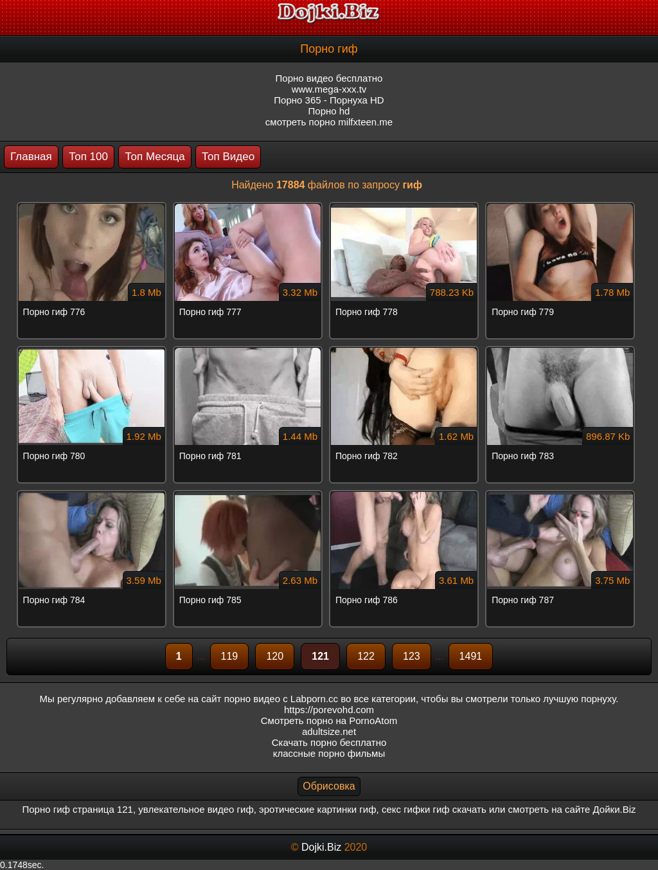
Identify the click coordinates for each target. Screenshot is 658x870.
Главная (31, 156)
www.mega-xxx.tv (329, 89)
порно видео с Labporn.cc (281, 698)
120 (274, 656)
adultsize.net (329, 731)
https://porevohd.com (329, 709)
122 (366, 656)
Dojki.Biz (321, 847)
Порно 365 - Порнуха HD (329, 100)
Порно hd (329, 110)
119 (229, 656)
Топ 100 (88, 156)
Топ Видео (228, 156)
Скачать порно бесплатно (329, 742)
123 (411, 656)
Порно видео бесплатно (329, 78)
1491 (471, 656)
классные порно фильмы (329, 753)
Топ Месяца (154, 156)
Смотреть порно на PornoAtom (329, 720)
